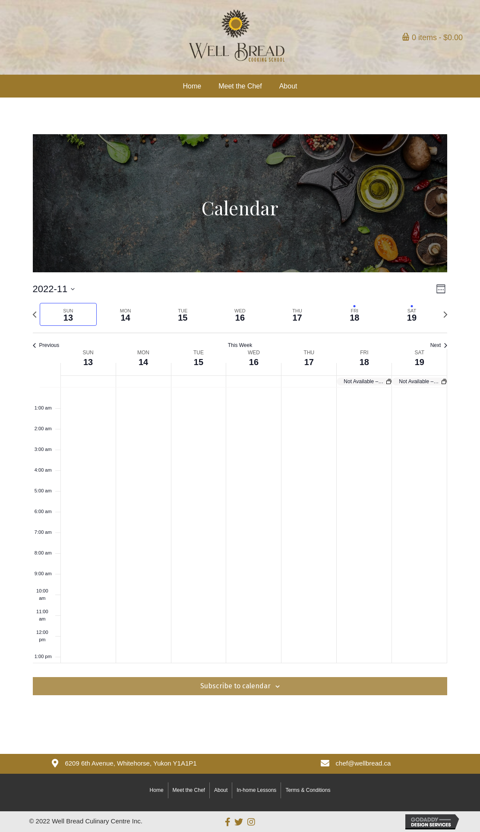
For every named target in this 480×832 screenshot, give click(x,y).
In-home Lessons (256, 790)
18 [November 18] (364, 362)
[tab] (68, 314)
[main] (240, 431)
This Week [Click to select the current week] (240, 345)
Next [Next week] (439, 345)
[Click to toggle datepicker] (54, 289)
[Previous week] (34, 314)
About (220, 790)
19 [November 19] (419, 362)
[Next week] (445, 314)
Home (157, 790)
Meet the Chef (189, 790)
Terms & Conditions (307, 790)
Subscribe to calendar (235, 686)
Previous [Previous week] (46, 345)
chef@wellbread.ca (363, 763)
